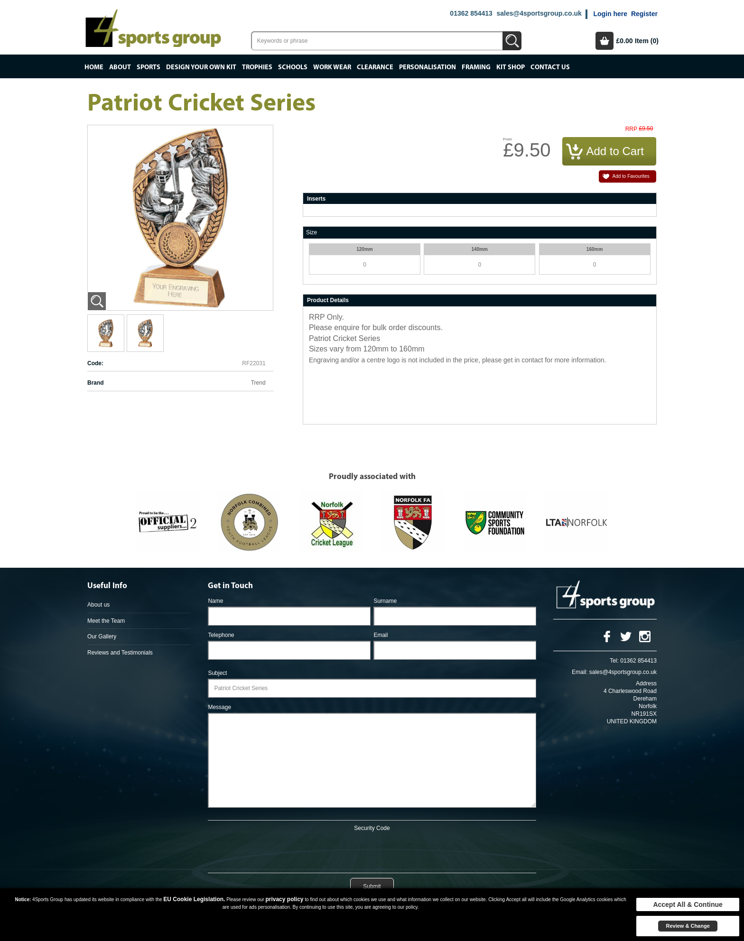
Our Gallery (101, 636)
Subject (217, 673)
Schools (292, 67)
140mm (480, 249)
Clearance (375, 67)
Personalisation (427, 67)
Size (311, 232)
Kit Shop (510, 67)
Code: (95, 363)
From (507, 139)
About (120, 67)
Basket (604, 40)
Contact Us (550, 67)
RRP (631, 129)
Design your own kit (201, 67)
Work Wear (332, 67)
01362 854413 (471, 13)
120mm (364, 249)
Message (219, 707)
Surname (385, 601)
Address (646, 683)
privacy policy (284, 899)
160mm (594, 249)
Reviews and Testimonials (120, 652)
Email (380, 635)
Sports (148, 67)
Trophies (257, 67)
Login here (610, 14)
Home (93, 67)
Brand (95, 382)
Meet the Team (106, 621)
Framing (476, 67)
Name (215, 601)
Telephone (221, 635)
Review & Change (687, 926)
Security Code (372, 828)
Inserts (316, 198)
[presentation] (372, 850)
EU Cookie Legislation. (194, 899)
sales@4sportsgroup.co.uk (538, 13)
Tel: (614, 660)
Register (644, 14)
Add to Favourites (630, 176)
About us (98, 604)
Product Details (328, 300)
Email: (579, 672)
